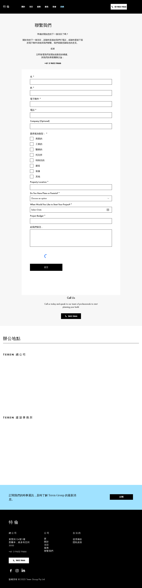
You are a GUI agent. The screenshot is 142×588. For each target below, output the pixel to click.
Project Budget (37, 216)
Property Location (38, 182)
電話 (32, 110)
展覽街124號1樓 (17, 539)
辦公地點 (12, 338)
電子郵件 (34, 99)
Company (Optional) (40, 121)
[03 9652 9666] (119, 7)
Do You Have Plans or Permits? (44, 193)
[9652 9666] (71, 316)
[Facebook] (11, 571)
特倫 (6, 6)
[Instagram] (17, 571)
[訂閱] (121, 497)
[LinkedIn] (23, 571)
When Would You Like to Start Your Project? (51, 204)
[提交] (46, 267)
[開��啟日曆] (108, 210)
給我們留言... (36, 227)
